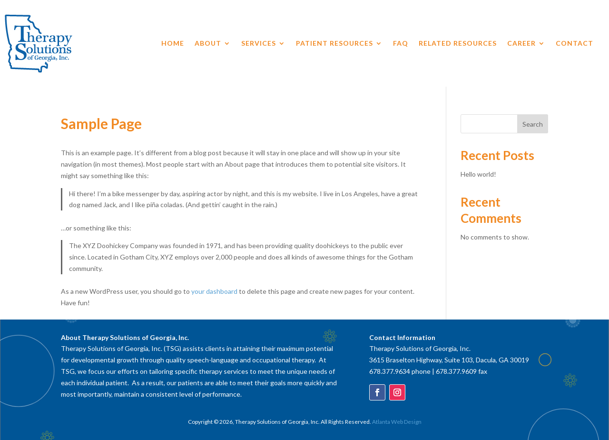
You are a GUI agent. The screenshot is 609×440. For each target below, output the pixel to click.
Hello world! (478, 174)
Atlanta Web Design (397, 421)
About (208, 43)
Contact (574, 43)
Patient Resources (334, 43)
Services (258, 43)
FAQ (400, 43)
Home (172, 43)
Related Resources (458, 43)
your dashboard (214, 291)
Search (532, 124)
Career (521, 43)
